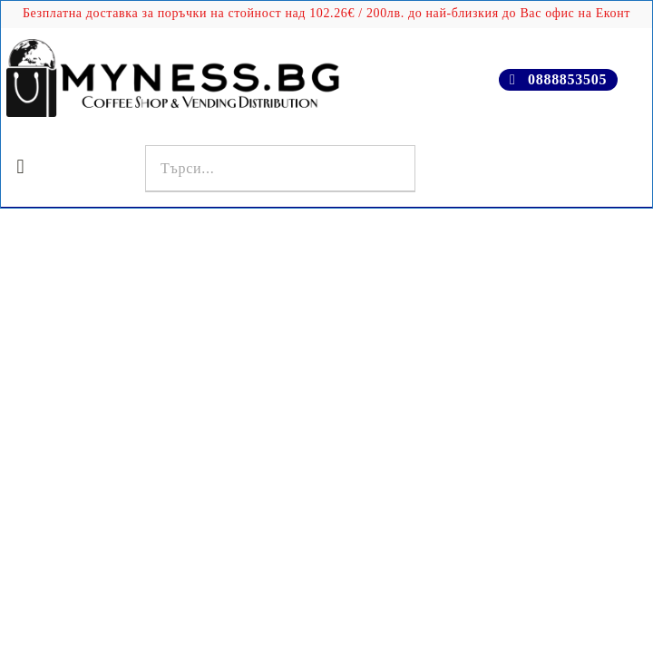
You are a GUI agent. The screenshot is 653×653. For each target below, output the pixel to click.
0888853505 (567, 79)
